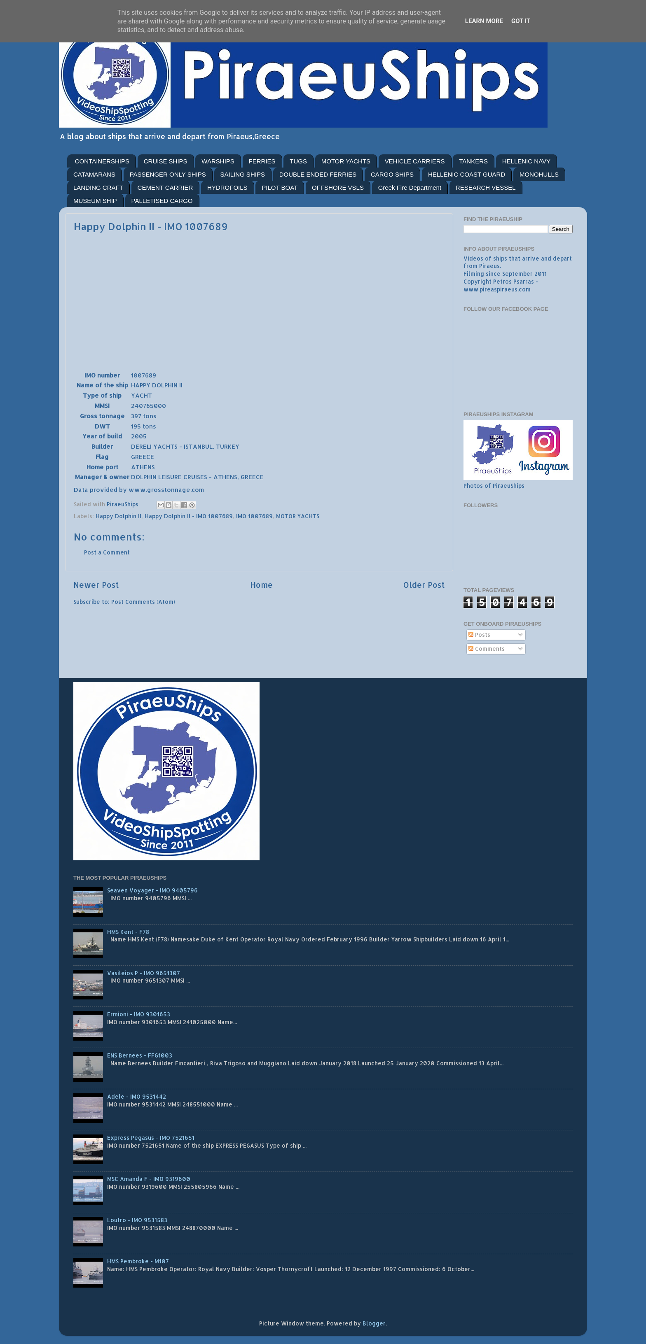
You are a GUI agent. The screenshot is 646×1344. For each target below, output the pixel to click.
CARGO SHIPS (392, 174)
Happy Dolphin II (118, 515)
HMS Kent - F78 (128, 931)
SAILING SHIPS (242, 174)
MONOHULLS (539, 174)
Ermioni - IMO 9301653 (138, 1014)
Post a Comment (107, 552)
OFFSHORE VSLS (338, 187)
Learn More (484, 21)
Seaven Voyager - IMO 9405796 (152, 890)
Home (261, 585)
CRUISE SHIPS (165, 161)
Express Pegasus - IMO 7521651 (150, 1137)
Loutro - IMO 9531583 (137, 1219)
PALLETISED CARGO (162, 200)
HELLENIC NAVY (526, 161)
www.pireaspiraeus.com (497, 289)
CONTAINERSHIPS (102, 161)
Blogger (374, 1323)
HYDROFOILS (227, 187)
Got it (520, 21)
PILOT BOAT (279, 187)
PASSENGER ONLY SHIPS (168, 174)
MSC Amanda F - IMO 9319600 (148, 1178)
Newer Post (96, 585)
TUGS (298, 161)
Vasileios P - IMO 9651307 (143, 972)
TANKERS (473, 161)
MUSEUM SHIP (95, 200)
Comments (486, 648)
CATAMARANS (94, 174)
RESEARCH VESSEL (486, 187)
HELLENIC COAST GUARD (466, 174)
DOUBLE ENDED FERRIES (318, 174)
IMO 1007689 (254, 515)
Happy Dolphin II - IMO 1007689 (189, 515)
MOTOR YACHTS (345, 161)
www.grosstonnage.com (166, 490)
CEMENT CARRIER (165, 187)
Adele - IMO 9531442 (136, 1096)
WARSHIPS (217, 161)
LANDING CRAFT (98, 187)
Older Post (424, 585)
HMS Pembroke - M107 (138, 1261)
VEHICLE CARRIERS (415, 161)
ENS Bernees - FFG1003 (139, 1055)
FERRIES (262, 161)
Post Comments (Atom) (143, 601)
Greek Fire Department (409, 187)
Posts (479, 634)
